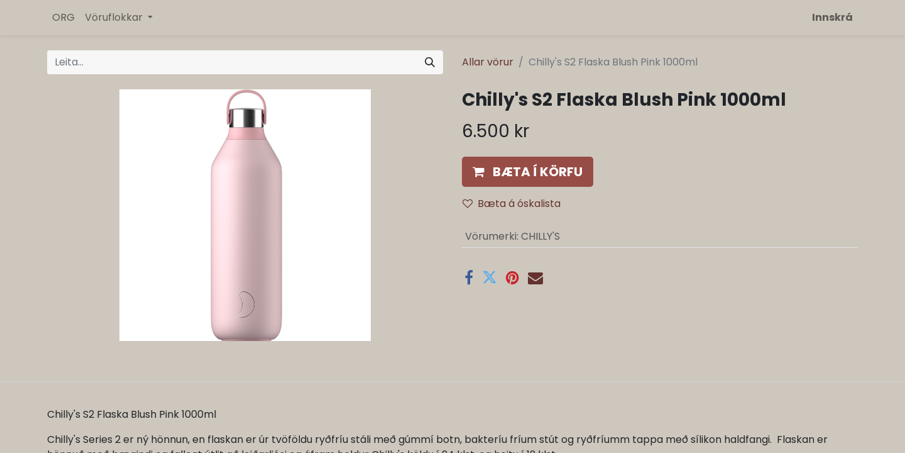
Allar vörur (487, 62)
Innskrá (832, 17)
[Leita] (430, 62)
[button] (527, 172)
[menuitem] (63, 17)
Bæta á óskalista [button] (512, 203)
